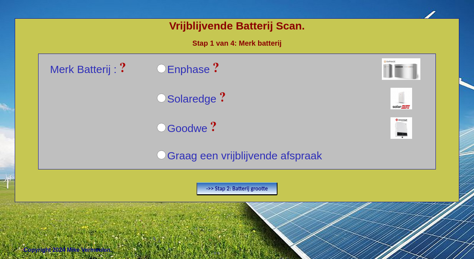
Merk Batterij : (88, 69)
